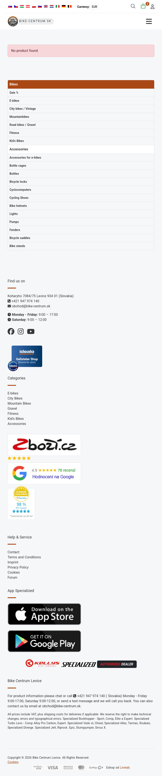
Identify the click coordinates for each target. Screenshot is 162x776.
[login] (151, 6)
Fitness (13, 414)
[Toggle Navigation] (117, 21)
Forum (12, 577)
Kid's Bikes (16, 419)
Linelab (125, 767)
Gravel (12, 409)
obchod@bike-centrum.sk (31, 306)
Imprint (13, 562)
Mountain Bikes (19, 403)
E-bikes (13, 393)
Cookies (14, 572)
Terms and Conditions (24, 557)
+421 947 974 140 (25, 301)
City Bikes (15, 398)
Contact (13, 552)
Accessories (17, 424)
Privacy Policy (18, 567)
